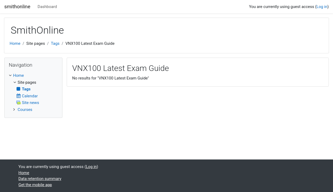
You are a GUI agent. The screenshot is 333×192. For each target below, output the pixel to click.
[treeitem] (33, 76)
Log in (321, 6)
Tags (55, 43)
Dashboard (47, 6)
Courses (25, 109)
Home (15, 43)
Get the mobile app (35, 184)
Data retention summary (39, 178)
